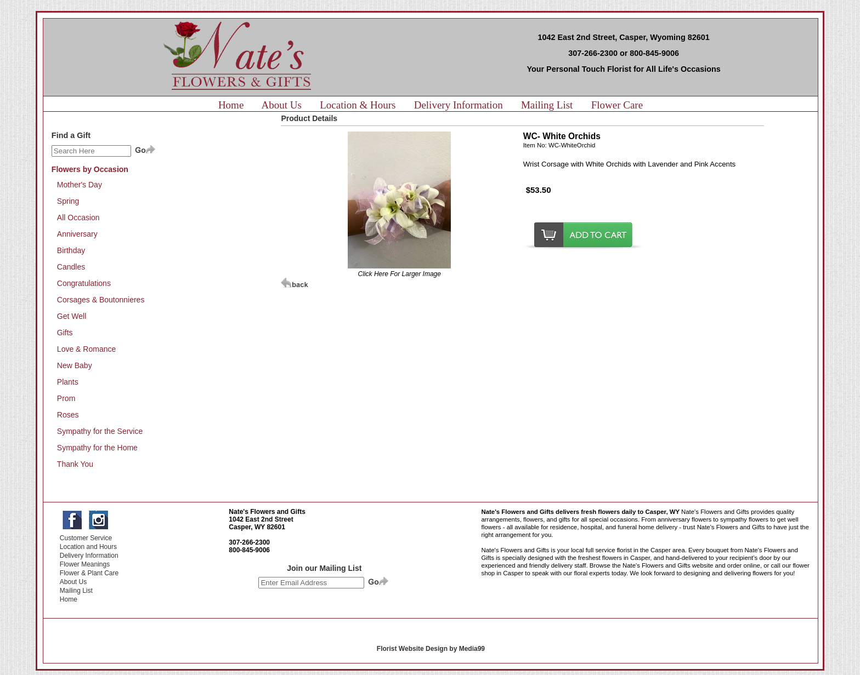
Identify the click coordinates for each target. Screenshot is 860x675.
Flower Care (617, 105)
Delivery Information (458, 105)
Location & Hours (357, 105)
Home (231, 105)
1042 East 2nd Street (261, 519)
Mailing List (547, 105)
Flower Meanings (85, 564)
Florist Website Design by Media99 (431, 649)
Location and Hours (88, 547)
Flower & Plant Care (89, 573)
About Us (282, 105)
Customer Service (86, 538)
